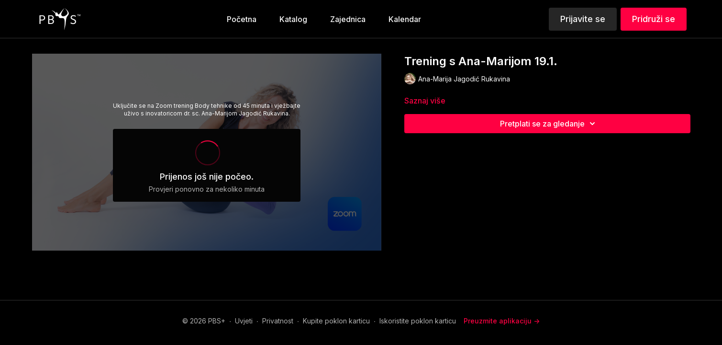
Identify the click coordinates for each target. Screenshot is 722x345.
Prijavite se (582, 19)
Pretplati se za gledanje (549, 123)
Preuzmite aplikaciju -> (502, 321)
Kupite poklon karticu (336, 321)
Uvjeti (244, 321)
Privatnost (277, 321)
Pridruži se (653, 19)
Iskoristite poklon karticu (417, 321)
